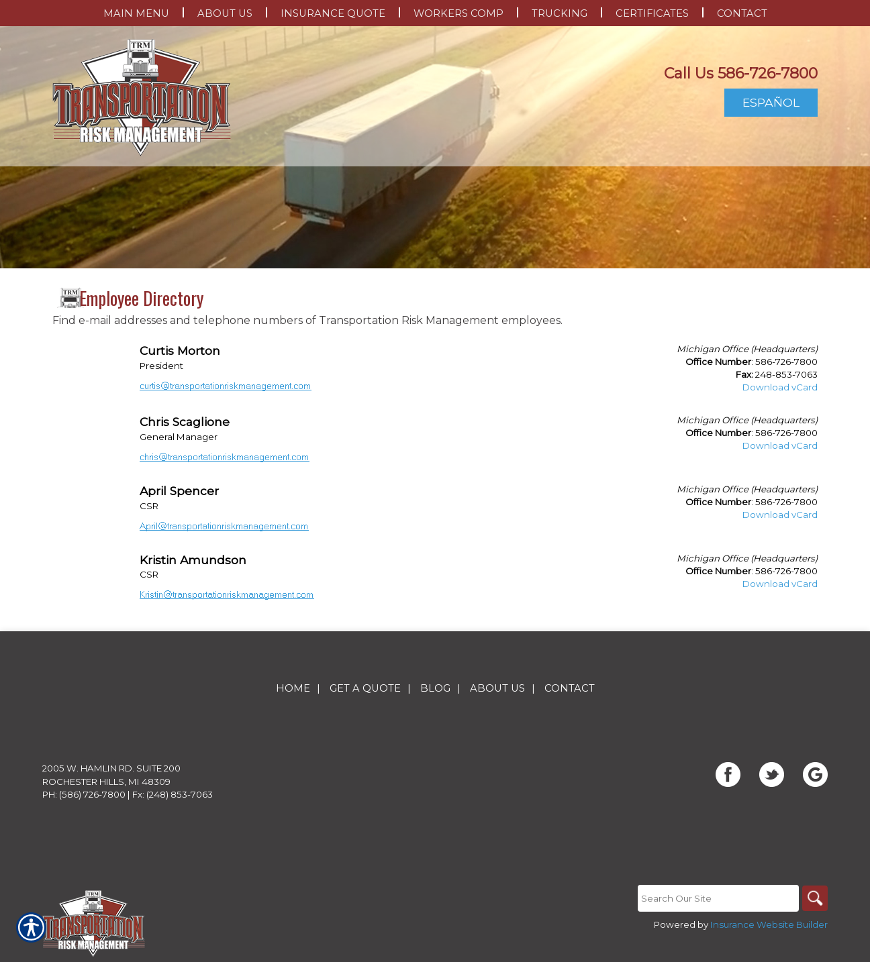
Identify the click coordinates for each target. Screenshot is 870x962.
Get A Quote (365, 688)
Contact (569, 688)
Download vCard (780, 387)
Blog (435, 688)
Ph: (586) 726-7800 (84, 794)
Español (771, 102)
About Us (497, 688)
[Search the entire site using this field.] (717, 898)
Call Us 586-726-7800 (741, 73)
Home (293, 688)
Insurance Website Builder (769, 924)
